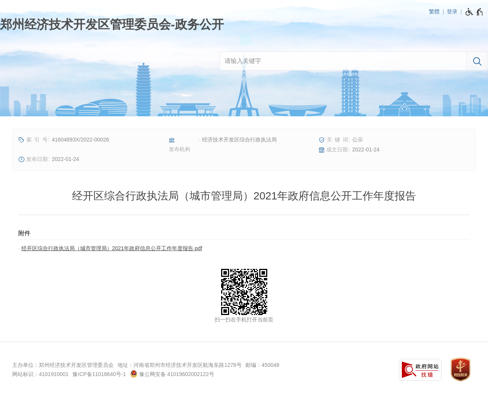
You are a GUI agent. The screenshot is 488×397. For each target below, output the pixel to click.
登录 (452, 11)
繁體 (434, 11)
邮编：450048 (262, 365)
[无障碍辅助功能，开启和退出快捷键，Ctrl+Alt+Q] (474, 11)
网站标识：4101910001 (40, 374)
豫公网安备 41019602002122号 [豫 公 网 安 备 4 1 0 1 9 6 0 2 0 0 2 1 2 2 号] (172, 374)
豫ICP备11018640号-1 (99, 374)
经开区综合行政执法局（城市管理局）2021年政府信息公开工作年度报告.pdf (111, 248)
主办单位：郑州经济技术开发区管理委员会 (63, 365)
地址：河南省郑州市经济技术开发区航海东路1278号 (179, 365)
